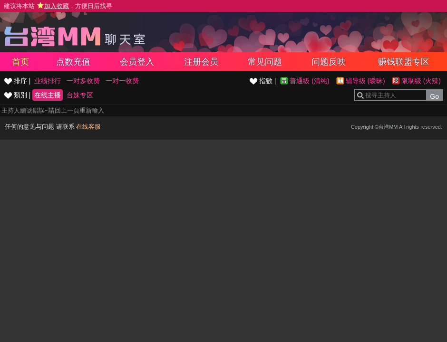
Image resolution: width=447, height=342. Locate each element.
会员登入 (137, 61)
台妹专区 (80, 95)
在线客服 (88, 126)
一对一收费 (122, 81)
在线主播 (47, 95)
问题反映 (328, 61)
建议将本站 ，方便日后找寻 (58, 6)
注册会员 (201, 61)
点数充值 (73, 61)
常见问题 (265, 61)
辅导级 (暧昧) (365, 81)
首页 (20, 61)
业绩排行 (47, 81)
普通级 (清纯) (309, 81)
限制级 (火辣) (421, 81)
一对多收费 (83, 81)
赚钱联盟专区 (403, 61)
